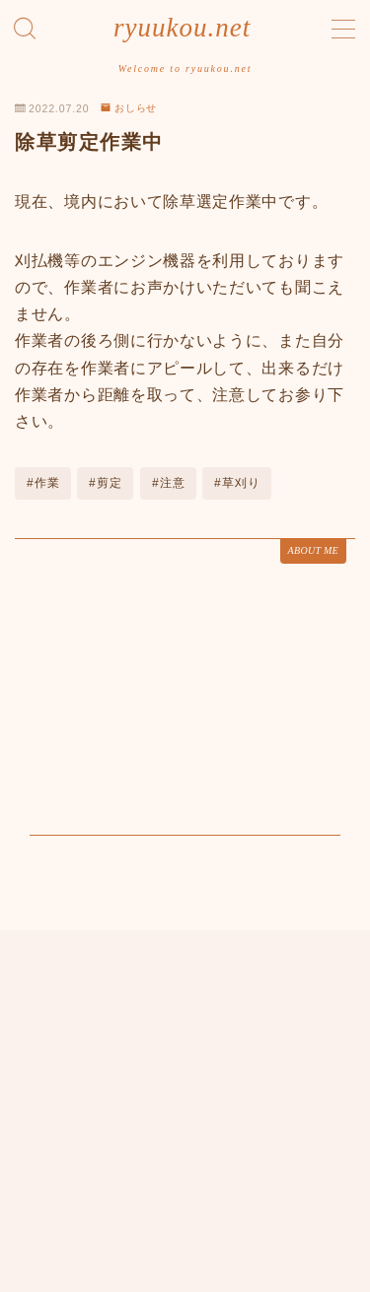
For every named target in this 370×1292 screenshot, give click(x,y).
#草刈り (237, 483)
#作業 (43, 483)
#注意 (168, 483)
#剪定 (105, 483)
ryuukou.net (182, 28)
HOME (34, 1207)
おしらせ (129, 107)
